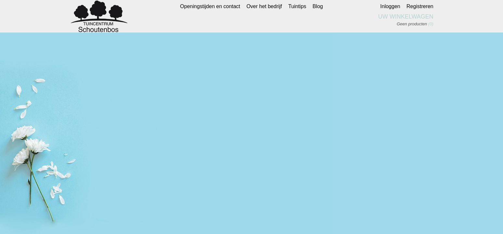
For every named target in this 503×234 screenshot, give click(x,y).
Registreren (420, 6)
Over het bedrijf (264, 6)
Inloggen (390, 6)
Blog (317, 6)
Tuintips (297, 6)
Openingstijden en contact (210, 6)
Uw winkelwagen (406, 16)
